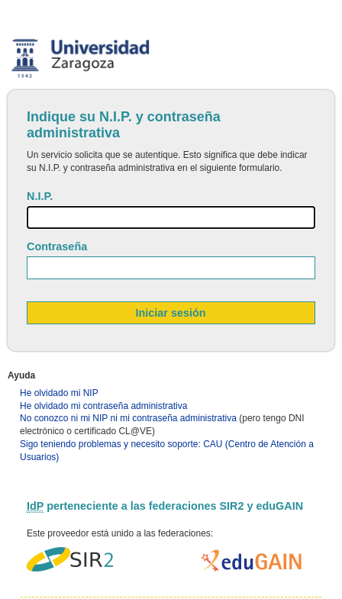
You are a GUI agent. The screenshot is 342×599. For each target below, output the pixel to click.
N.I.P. (40, 196)
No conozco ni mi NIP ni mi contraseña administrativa (128, 418)
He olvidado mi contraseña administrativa (103, 406)
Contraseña (57, 246)
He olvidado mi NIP (59, 393)
